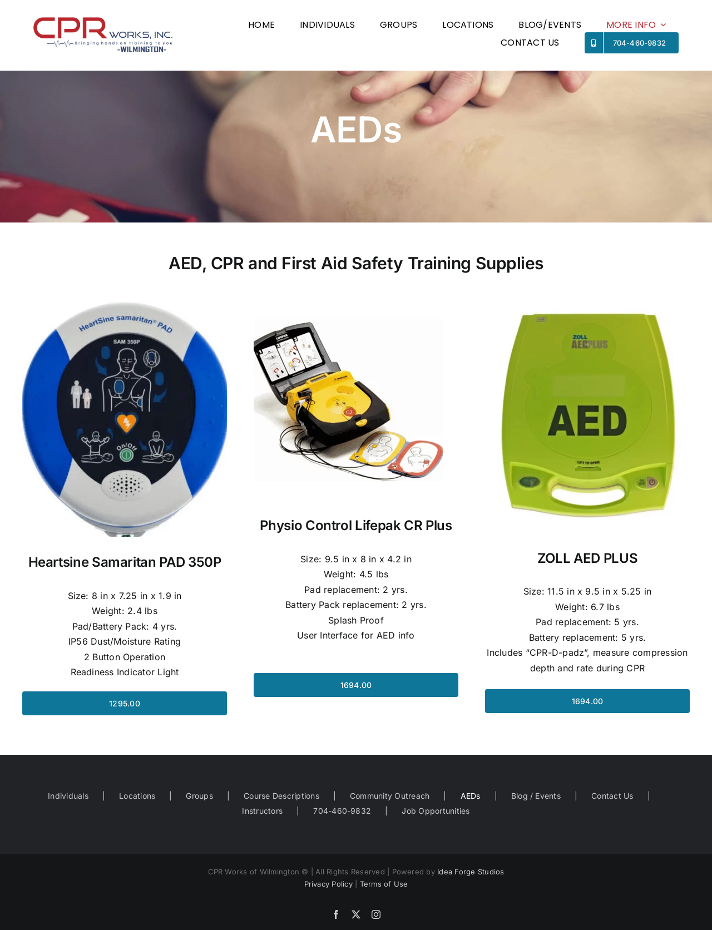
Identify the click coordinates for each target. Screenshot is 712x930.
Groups (199, 795)
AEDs (471, 795)
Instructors (262, 810)
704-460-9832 (342, 810)
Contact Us (612, 795)
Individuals (68, 795)
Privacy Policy (328, 883)
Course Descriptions (281, 795)
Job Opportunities (435, 810)
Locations (137, 795)
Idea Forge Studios (470, 871)
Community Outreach (389, 795)
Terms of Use (384, 883)
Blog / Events (536, 795)
